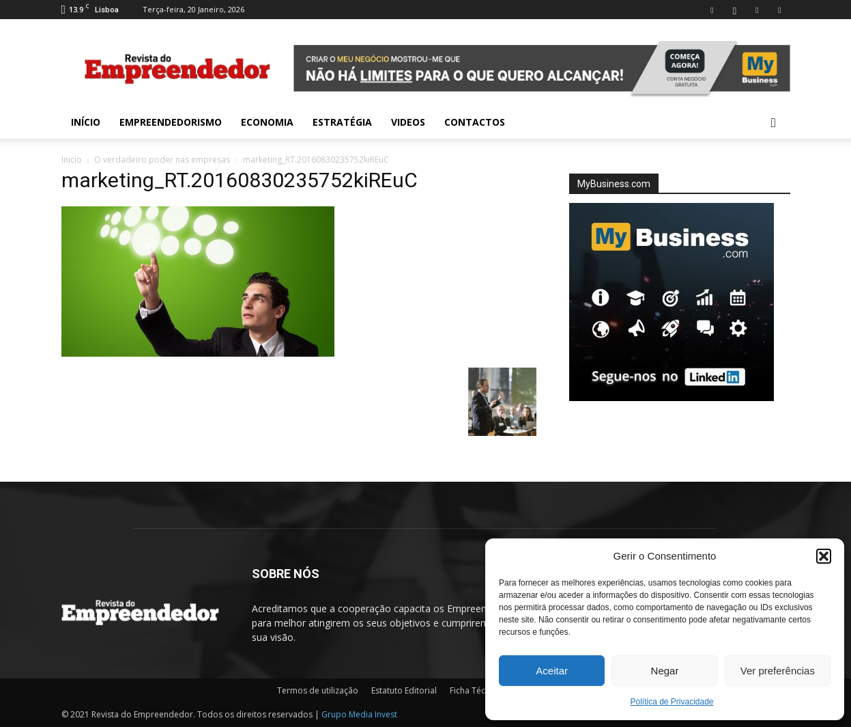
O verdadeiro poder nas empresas (162, 159)
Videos (408, 121)
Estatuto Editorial (404, 690)
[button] (824, 556)
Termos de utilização (317, 690)
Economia (267, 121)
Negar (665, 670)
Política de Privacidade (671, 702)
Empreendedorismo (170, 121)
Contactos (474, 121)
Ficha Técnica (475, 690)
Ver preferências (777, 670)
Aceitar (552, 670)
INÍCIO (85, 121)
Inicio (71, 159)
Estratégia (342, 121)
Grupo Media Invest (359, 714)
